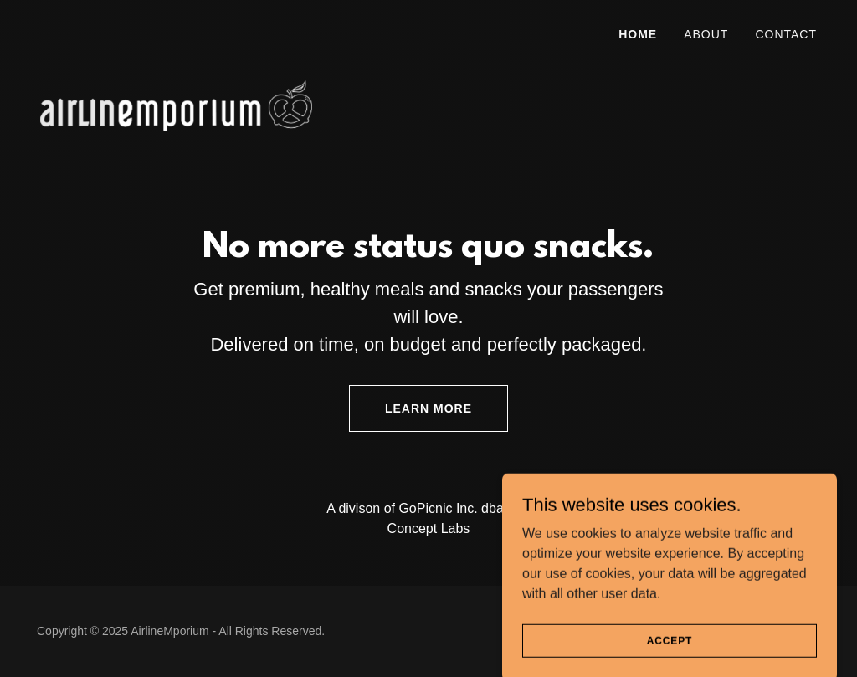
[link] (176, 29)
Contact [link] (786, 34)
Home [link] (637, 34)
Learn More (428, 408)
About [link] (706, 34)
